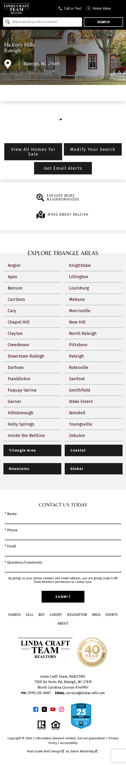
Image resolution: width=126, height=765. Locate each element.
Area (96, 615)
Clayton (15, 333)
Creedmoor (18, 344)
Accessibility (69, 743)
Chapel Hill (19, 322)
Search (103, 22)
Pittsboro (78, 344)
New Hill (77, 322)
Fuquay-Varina (22, 390)
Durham (16, 367)
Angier (14, 265)
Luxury (56, 615)
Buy (41, 615)
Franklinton (19, 378)
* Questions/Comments (23, 562)
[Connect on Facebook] (35, 709)
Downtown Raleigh (26, 356)
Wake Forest (81, 401)
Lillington (78, 276)
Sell (29, 615)
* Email (10, 546)
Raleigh (12, 50)
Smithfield (79, 390)
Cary (12, 310)
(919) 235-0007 (36, 693)
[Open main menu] (119, 8)
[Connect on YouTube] (53, 709)
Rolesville (78, 367)
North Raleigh (83, 333)
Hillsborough (20, 412)
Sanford (77, 378)
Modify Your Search (93, 149)
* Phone (11, 530)
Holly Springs (21, 424)
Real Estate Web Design (45, 751)
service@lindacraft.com (80, 693)
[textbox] (45, 22)
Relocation (77, 615)
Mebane (77, 299)
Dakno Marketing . (84, 751)
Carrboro (16, 299)
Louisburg (79, 288)
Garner (14, 401)
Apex (12, 276)
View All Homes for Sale (33, 152)
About (63, 623)
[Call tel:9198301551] (69, 8)
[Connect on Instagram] (61, 709)
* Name (11, 514)
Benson (15, 288)
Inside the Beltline (26, 435)
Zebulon (77, 435)
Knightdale (80, 265)
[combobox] (42, 22)
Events (111, 615)
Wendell (77, 412)
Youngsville (80, 424)
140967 (82, 687)
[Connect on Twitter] (44, 709)
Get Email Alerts (63, 168)
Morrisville (79, 310)
